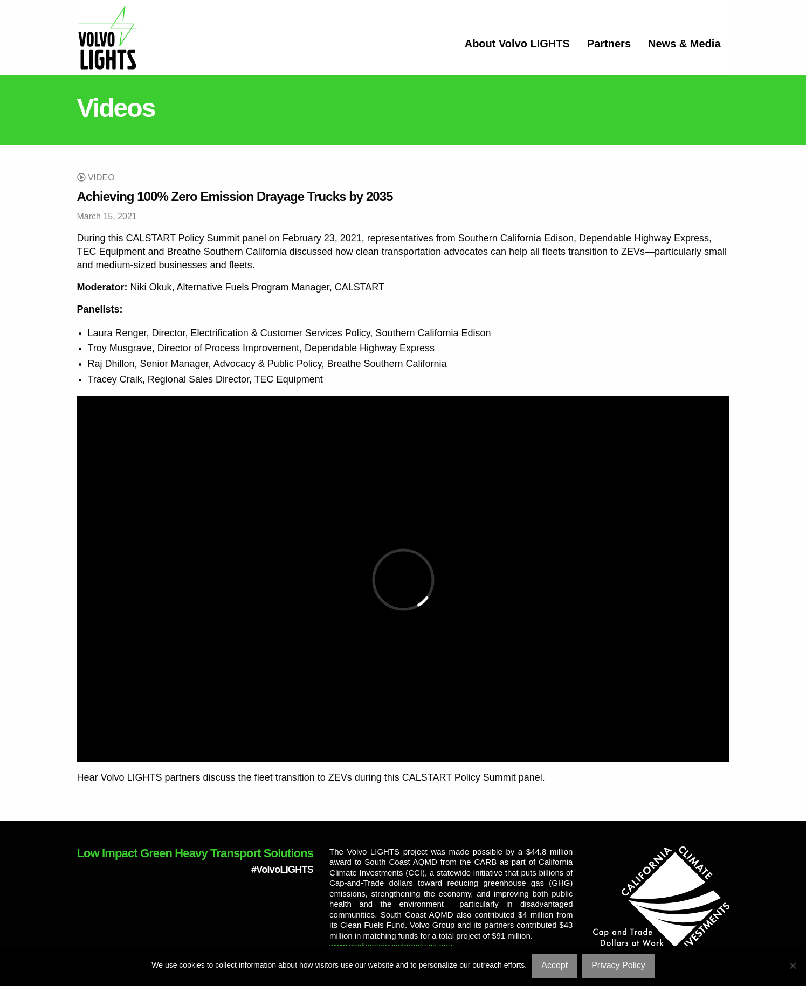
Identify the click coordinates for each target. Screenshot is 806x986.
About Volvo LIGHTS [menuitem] (517, 44)
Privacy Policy (618, 965)
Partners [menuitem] (609, 44)
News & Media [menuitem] (684, 44)
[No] (792, 965)
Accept (554, 965)
